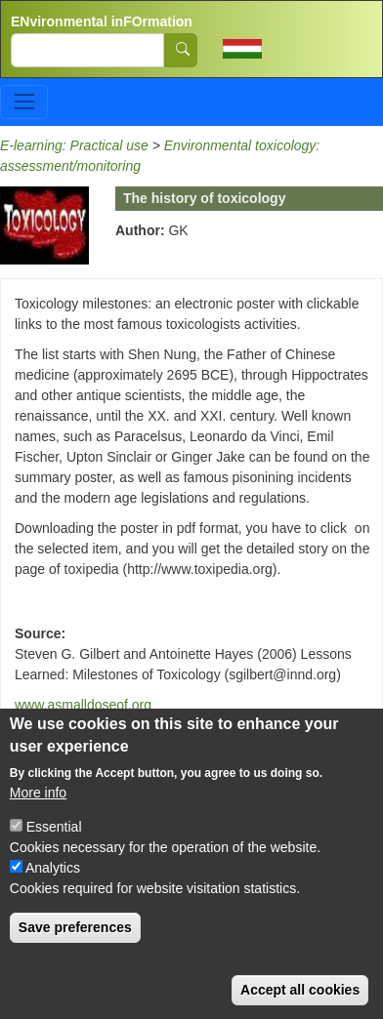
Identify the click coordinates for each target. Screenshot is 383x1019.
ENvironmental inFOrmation (101, 21)
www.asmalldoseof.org (83, 705)
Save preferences (75, 941)
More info (38, 806)
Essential (54, 840)
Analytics (52, 881)
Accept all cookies (300, 1003)
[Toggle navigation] (24, 102)
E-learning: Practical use (74, 145)
